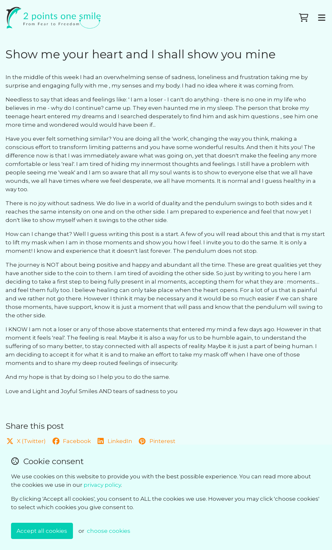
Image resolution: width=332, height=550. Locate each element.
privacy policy (102, 484)
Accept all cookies (42, 530)
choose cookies (108, 530)
